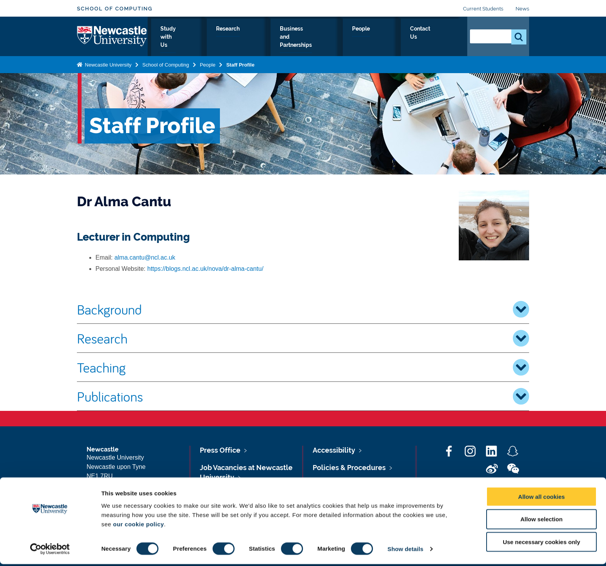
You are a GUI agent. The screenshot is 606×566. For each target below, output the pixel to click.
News (522, 9)
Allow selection (541, 521)
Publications (303, 396)
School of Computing (114, 9)
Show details (406, 550)
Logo (112, 35)
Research (271, 37)
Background (303, 309)
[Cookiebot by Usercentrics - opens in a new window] (50, 551)
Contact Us (438, 37)
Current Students (483, 9)
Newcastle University (107, 63)
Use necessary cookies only (541, 543)
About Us (177, 37)
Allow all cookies (541, 498)
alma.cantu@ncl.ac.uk (144, 257)
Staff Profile (240, 63)
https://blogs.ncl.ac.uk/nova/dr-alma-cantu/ (205, 268)
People (399, 37)
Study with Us (224, 37)
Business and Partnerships (337, 37)
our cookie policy (138, 525)
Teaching (303, 367)
